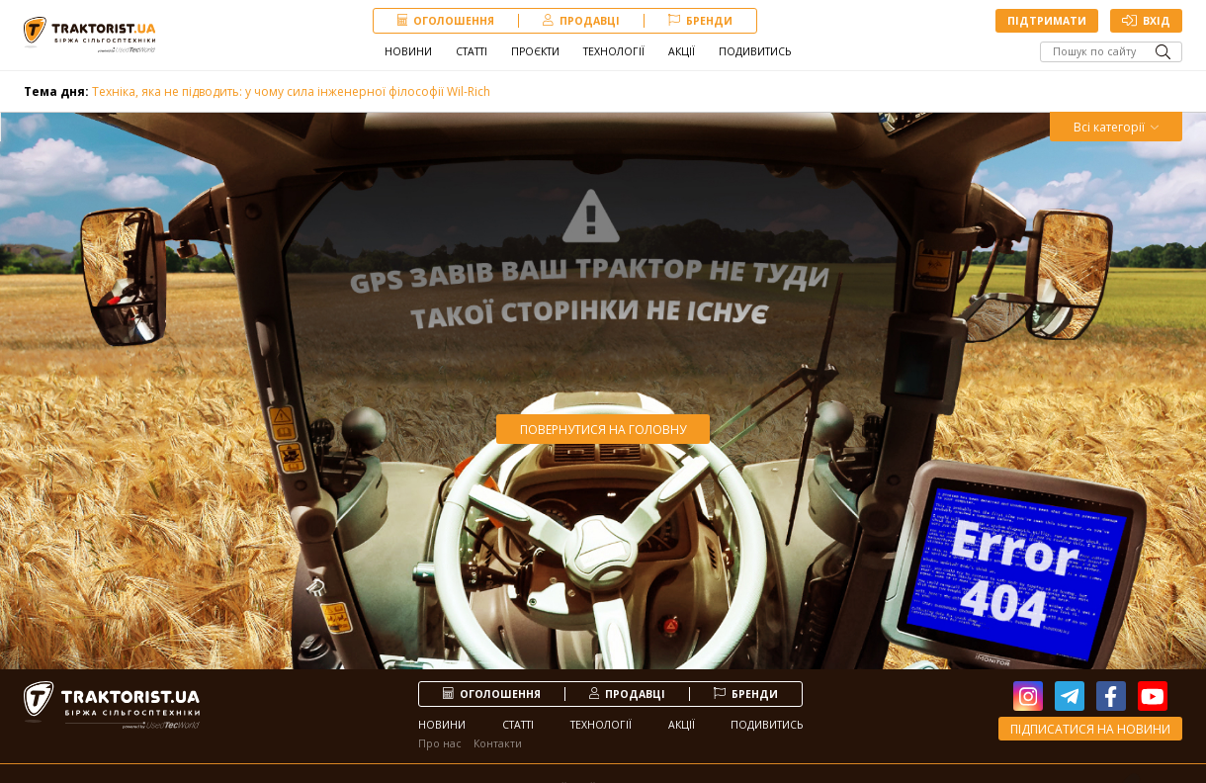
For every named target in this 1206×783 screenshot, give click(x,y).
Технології (614, 51)
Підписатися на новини (1090, 729)
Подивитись (755, 51)
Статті (471, 51)
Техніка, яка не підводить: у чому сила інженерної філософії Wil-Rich (257, 91)
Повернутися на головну (603, 429)
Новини (408, 51)
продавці (581, 21)
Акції (681, 51)
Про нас (440, 743)
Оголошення (446, 21)
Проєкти (535, 51)
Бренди (700, 21)
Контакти (498, 743)
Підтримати (1046, 21)
